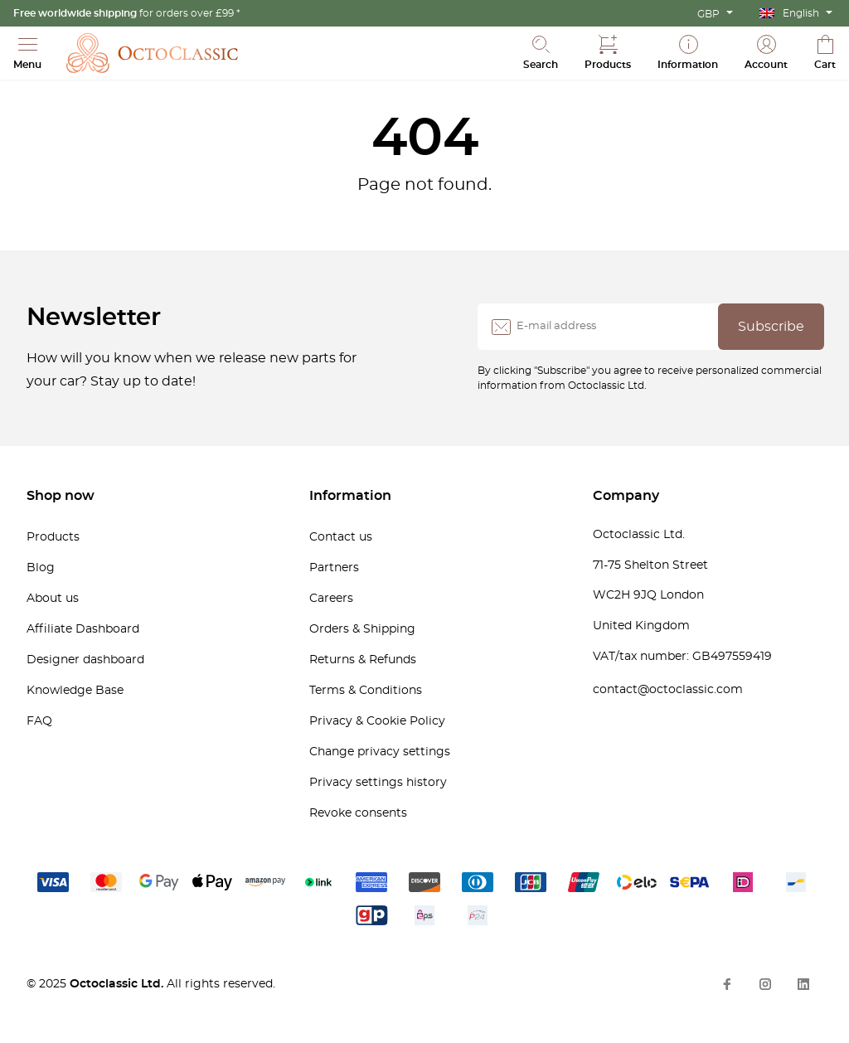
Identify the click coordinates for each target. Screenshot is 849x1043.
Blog (41, 568)
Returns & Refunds (362, 660)
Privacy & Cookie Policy (377, 721)
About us (53, 598)
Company (626, 495)
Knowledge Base (75, 690)
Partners (334, 568)
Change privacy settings (379, 752)
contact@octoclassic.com (668, 690)
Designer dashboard (85, 660)
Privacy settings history (378, 782)
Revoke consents (358, 813)
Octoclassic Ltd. (118, 984)
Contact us (340, 537)
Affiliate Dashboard (83, 629)
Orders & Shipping (362, 629)
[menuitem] (795, 13)
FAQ (39, 721)
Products (53, 537)
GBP (708, 14)
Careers (331, 598)
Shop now (61, 495)
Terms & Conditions (365, 690)
